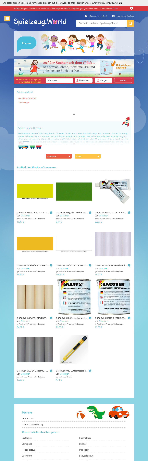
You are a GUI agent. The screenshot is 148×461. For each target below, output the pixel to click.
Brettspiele (27, 427)
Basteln (25, 450)
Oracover (25, 215)
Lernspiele (27, 433)
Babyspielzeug (86, 444)
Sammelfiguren (86, 450)
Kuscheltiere (85, 427)
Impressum (27, 407)
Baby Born (27, 444)
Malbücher (27, 456)
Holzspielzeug (28, 439)
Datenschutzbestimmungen (105, 2)
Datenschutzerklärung (33, 413)
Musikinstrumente (27, 98)
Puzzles (82, 433)
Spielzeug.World (25, 92)
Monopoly (84, 439)
